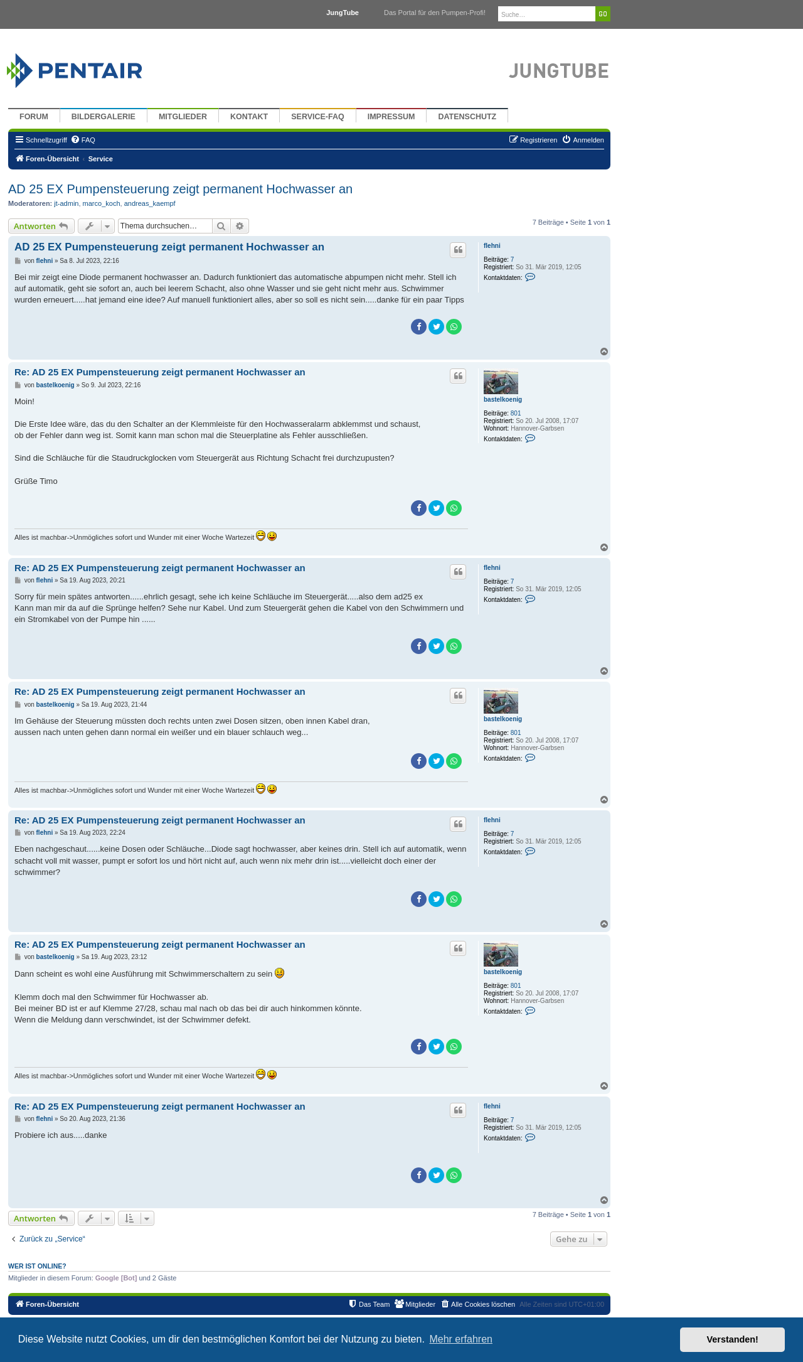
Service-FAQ (317, 116)
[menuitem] (82, 139)
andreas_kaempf (150, 203)
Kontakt (249, 116)
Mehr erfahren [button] (460, 1339)
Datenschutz (467, 116)
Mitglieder (183, 116)
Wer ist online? (37, 1266)
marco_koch (101, 203)
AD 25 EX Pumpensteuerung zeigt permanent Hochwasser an (180, 189)
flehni (492, 245)
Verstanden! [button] (732, 1339)
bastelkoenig (503, 399)
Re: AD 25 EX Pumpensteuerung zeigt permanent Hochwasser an (160, 372)
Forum (33, 116)
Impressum (391, 116)
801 (516, 413)
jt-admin (66, 203)
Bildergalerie (104, 116)
